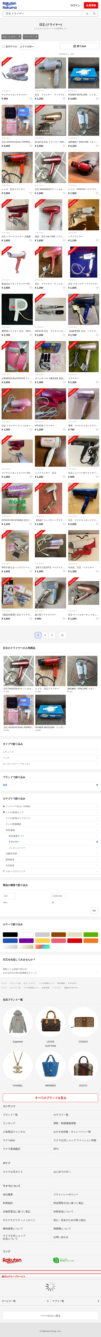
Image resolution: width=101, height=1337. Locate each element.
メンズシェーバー (53, 848)
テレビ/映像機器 (52, 824)
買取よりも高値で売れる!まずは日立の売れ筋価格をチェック (50, 971)
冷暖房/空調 (52, 853)
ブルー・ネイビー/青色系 (17, 940)
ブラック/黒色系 (17, 934)
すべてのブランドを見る (50, 1097)
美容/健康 (52, 830)
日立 (50, 785)
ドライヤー (30, 37)
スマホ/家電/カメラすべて (52, 818)
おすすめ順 (27, 46)
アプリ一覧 (58, 1301)
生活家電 (52, 865)
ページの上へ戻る (51, 1315)
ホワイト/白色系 (33, 934)
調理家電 (52, 859)
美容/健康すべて (53, 836)
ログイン (75, 5)
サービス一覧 (9, 1301)
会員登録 (91, 5)
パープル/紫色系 (33, 940)
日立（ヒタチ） (11, 37)
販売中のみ (9, 46)
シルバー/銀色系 (17, 946)
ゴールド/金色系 (33, 946)
